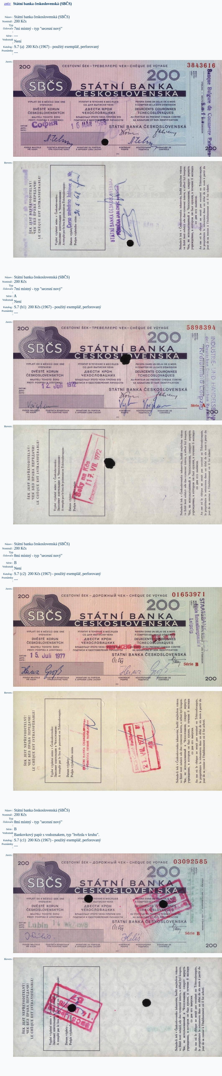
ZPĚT (7, 3)
